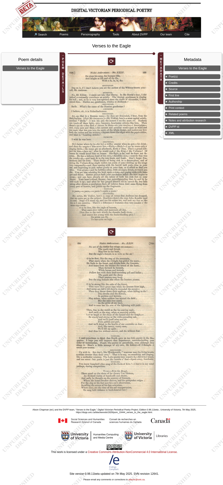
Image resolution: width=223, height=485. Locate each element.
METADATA (161, 69)
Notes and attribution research (187, 120)
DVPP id (174, 126)
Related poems (178, 114)
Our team (166, 34)
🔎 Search (40, 34)
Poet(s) (173, 76)
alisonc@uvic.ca (136, 479)
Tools (116, 34)
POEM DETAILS (62, 75)
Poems (64, 34)
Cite (186, 34)
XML (171, 133)
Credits (173, 82)
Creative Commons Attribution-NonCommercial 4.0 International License (132, 452)
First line (174, 95)
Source (173, 89)
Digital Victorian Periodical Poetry (111, 10)
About (140, 34)
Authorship (175, 101)
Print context (176, 107)
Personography (90, 34)
